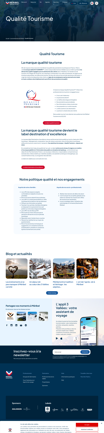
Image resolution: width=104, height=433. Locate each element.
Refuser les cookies (87, 423)
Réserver (83, 3)
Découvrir (24, 2)
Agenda (47, 2)
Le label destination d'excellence (33, 167)
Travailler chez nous (86, 373)
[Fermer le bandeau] (101, 412)
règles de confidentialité (78, 356)
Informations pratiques (68, 377)
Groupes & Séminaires (29, 377)
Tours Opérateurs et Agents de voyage (28, 381)
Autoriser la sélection (87, 418)
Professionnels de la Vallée (48, 377)
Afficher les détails (86, 430)
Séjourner (33, 2)
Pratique (65, 2)
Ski (40, 2)
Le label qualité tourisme (52, 123)
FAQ (62, 380)
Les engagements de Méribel (17, 38)
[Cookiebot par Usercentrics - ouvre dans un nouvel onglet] (10, 430)
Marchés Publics (85, 377)
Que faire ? (56, 3)
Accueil (7, 38)
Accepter (87, 414)
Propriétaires (46, 382)
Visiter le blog (52, 293)
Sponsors (45, 385)
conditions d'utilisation (58, 357)
